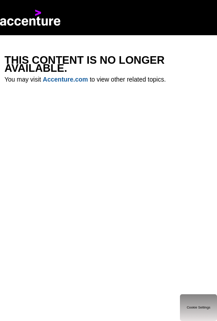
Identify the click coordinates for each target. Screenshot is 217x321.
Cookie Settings (198, 307)
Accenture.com (65, 79)
